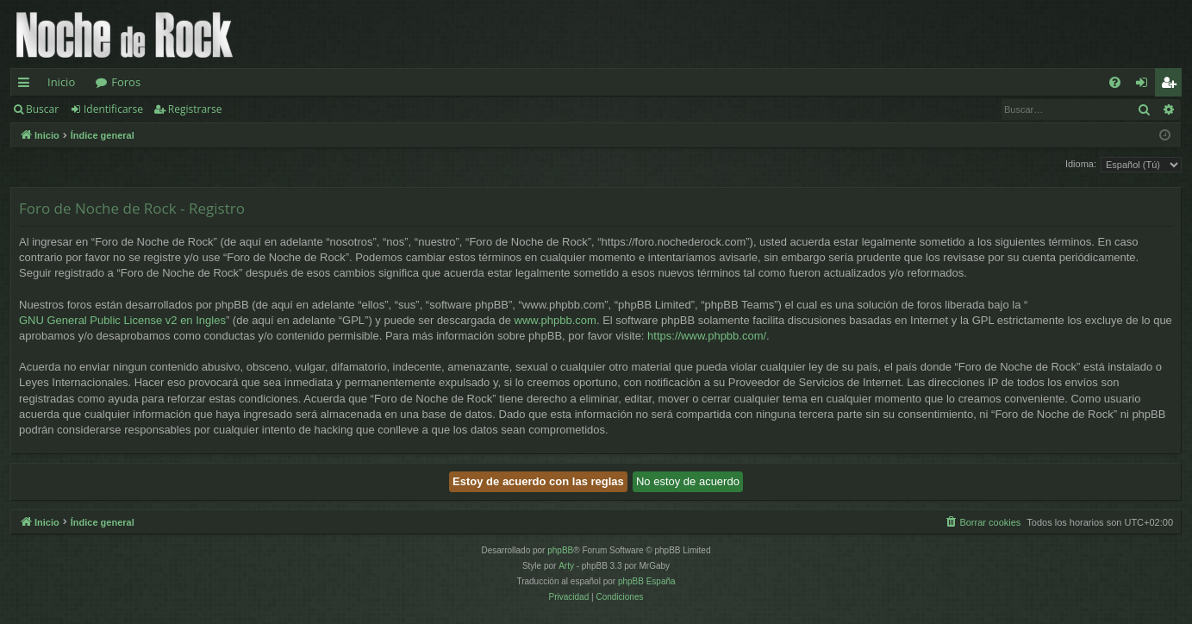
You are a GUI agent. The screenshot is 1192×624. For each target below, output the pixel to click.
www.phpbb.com (555, 320)
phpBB (560, 550)
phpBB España (647, 581)
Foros (125, 82)
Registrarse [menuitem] (1172, 85)
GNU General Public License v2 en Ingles (122, 320)
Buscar (42, 109)
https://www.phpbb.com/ (706, 335)
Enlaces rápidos (27, 85)
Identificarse (113, 109)
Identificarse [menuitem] (1146, 85)
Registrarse (195, 109)
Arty (566, 566)
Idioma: (1080, 164)
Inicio (61, 82)
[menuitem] (1115, 82)
